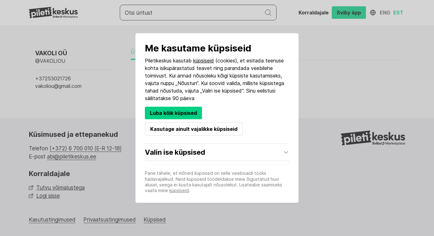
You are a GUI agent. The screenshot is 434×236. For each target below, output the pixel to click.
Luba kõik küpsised (173, 113)
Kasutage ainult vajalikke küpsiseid (193, 129)
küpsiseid (203, 60)
